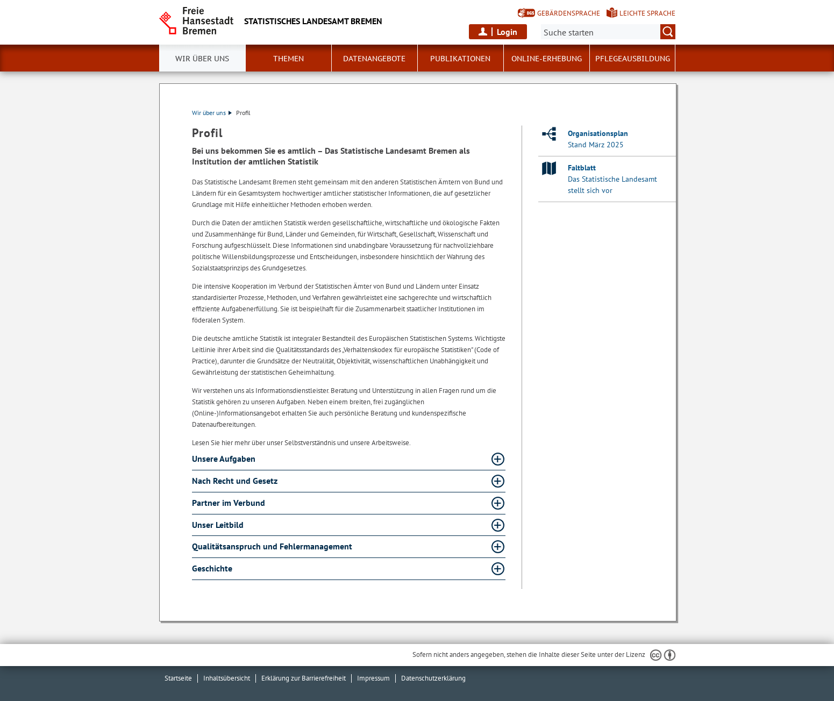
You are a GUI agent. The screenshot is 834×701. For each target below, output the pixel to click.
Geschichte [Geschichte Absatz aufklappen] (213, 568)
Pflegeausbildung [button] (632, 58)
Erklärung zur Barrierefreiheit (303, 678)
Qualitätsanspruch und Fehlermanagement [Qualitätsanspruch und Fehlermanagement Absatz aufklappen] (273, 546)
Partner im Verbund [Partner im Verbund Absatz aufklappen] (229, 502)
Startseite (178, 678)
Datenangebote (374, 58)
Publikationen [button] (460, 58)
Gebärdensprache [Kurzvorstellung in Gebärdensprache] (568, 13)
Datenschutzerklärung (433, 678)
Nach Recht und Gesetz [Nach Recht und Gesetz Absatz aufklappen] (236, 480)
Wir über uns (202, 58)
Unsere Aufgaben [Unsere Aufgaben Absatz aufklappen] (225, 458)
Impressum (373, 678)
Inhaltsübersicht (226, 678)
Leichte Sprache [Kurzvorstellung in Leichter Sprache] (647, 13)
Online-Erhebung (546, 58)
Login (507, 31)
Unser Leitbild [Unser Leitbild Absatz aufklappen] (219, 524)
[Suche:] (608, 31)
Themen (288, 58)
